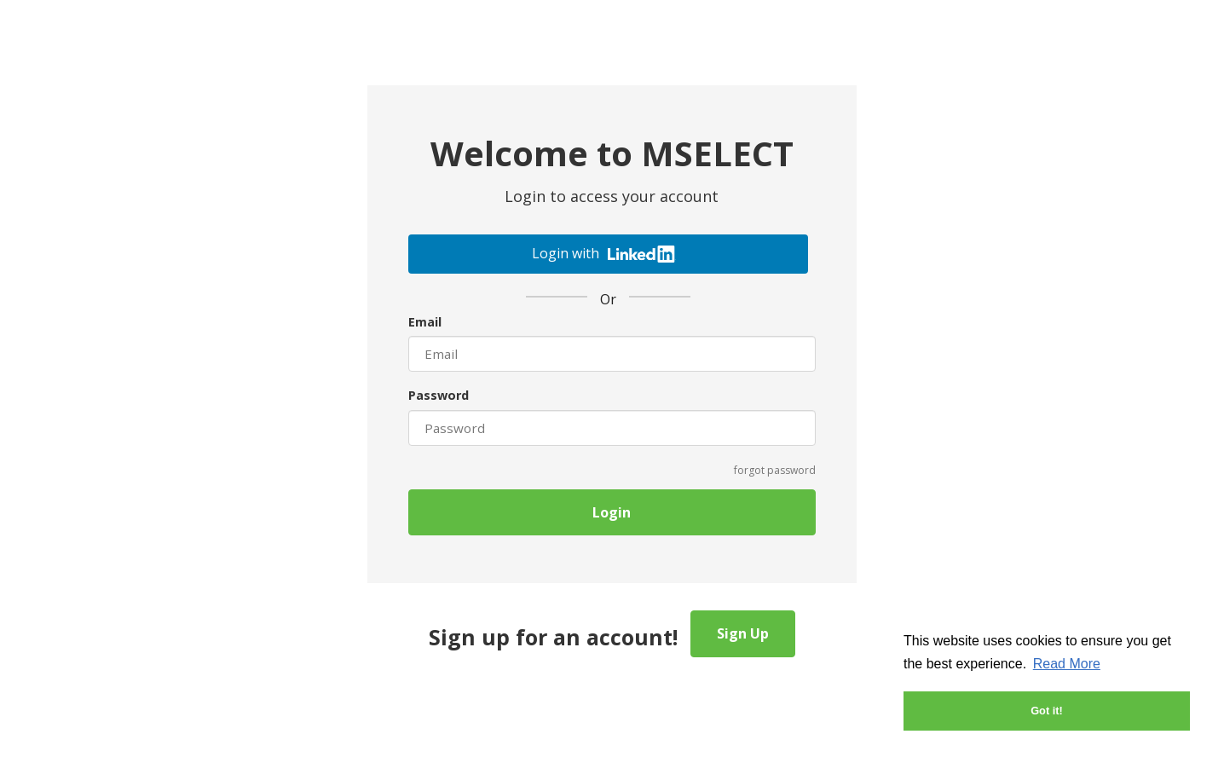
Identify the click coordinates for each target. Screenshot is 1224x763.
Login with (604, 253)
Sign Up (743, 633)
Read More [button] (1066, 663)
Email (425, 322)
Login (611, 512)
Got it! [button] (1047, 710)
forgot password (775, 470)
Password (438, 395)
